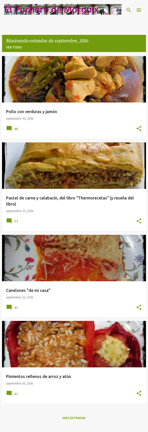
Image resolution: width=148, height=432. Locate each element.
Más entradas (74, 418)
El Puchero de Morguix (51, 9)
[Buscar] (129, 10)
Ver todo (14, 47)
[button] (139, 128)
